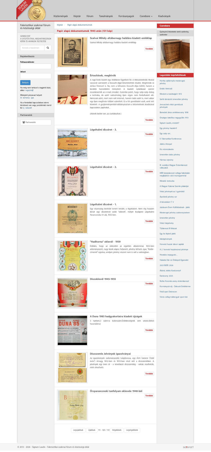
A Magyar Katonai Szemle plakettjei (174, 186)
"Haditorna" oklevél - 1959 (105, 242)
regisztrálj (29, 90)
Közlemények (61, 16)
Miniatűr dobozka (167, 181)
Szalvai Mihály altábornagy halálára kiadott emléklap (121, 38)
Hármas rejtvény (166, 160)
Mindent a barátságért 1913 (171, 94)
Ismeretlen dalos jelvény (170, 154)
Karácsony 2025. (166, 276)
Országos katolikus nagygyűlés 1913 (174, 118)
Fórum (90, 16)
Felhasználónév (27, 62)
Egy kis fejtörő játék (168, 234)
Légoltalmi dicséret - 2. (103, 167)
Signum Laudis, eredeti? (169, 123)
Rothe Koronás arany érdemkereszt (174, 281)
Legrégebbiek (132, 430)
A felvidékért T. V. (167, 202)
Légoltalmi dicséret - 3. (103, 130)
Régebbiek (116, 430)
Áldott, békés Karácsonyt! (170, 271)
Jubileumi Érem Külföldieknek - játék (175, 207)
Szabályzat (25, 36)
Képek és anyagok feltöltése (33, 41)
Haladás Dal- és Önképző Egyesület (174, 260)
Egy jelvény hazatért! (168, 128)
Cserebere (146, 16)
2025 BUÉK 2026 (166, 265)
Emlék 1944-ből (166, 89)
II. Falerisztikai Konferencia (170, 139)
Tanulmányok (106, 16)
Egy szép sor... (165, 133)
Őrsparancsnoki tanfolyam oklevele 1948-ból (116, 391)
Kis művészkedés (167, 149)
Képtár (77, 16)
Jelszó (23, 72)
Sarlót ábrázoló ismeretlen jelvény (174, 99)
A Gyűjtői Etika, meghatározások (35, 39)
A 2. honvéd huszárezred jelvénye (174, 249)
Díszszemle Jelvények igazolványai (110, 354)
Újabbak (91, 430)
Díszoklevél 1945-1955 (103, 279)
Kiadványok (164, 16)
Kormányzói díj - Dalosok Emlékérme (175, 286)
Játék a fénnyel (166, 144)
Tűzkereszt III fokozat (168, 228)
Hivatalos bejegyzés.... (169, 255)
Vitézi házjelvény (167, 223)
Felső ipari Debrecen (168, 292)
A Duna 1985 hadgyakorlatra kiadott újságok (116, 316)
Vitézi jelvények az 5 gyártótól (172, 191)
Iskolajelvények (166, 239)
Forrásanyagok (126, 16)
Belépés (25, 82)
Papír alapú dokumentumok (79, 25)
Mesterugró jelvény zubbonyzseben (175, 212)
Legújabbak (78, 430)
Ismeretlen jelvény (167, 218)
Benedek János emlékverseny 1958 (174, 112)
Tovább (149, 49)
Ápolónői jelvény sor (168, 197)
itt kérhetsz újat (27, 98)
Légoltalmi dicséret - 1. (103, 204)
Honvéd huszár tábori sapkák (172, 244)
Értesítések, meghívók (103, 75)
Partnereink (29, 122)
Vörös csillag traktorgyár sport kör (174, 297)
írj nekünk (27, 108)
